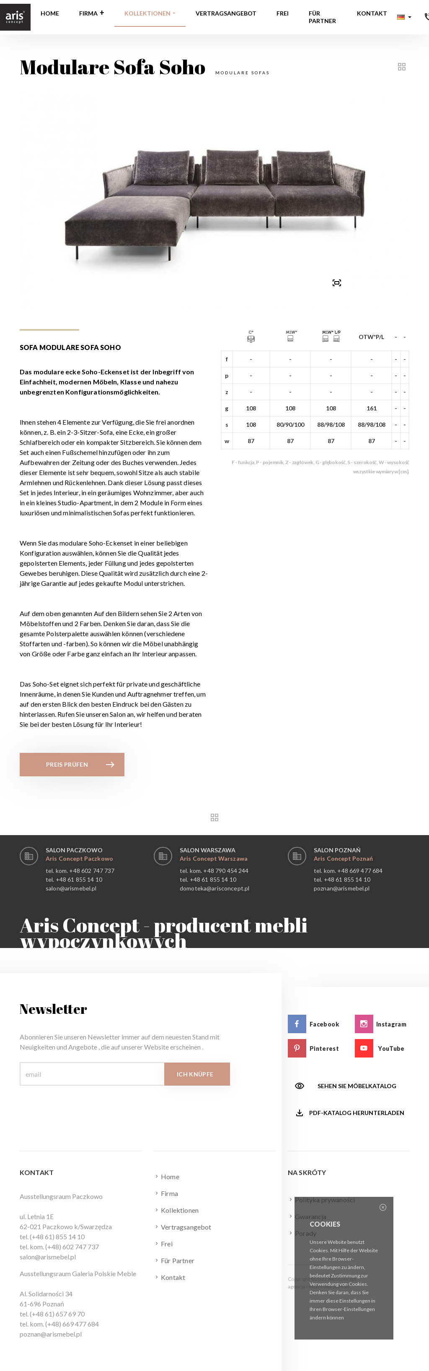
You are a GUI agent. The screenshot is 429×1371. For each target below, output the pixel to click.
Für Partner (322, 17)
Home (50, 13)
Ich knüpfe (195, 1074)
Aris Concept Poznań (343, 858)
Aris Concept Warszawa (214, 858)
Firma (88, 13)
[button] (404, 17)
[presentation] (92, 282)
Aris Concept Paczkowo (79, 858)
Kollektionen (147, 13)
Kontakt (372, 13)
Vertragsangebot (226, 13)
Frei (283, 13)
